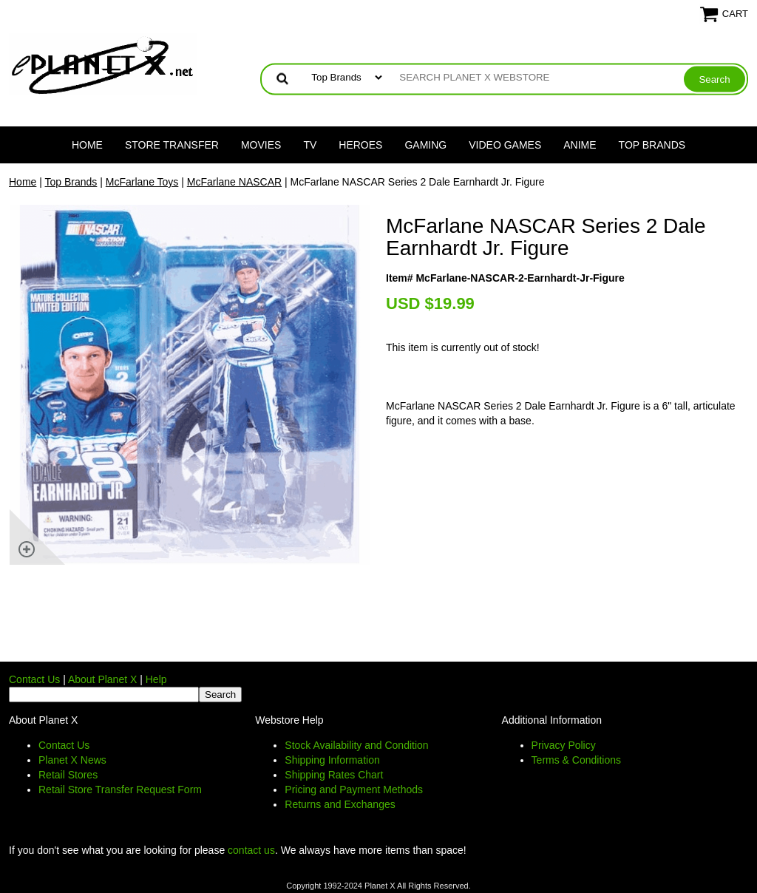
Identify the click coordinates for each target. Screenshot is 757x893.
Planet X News (72, 760)
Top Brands (652, 145)
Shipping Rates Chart (334, 775)
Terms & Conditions (576, 760)
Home (87, 145)
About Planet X (102, 679)
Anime (579, 145)
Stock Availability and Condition (356, 745)
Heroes (360, 145)
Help (156, 679)
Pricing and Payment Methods (354, 789)
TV (309, 145)
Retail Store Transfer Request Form (120, 789)
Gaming (425, 145)
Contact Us (34, 679)
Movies (261, 145)
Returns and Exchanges (340, 804)
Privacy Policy (564, 745)
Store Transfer (172, 145)
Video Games (505, 145)
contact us (251, 850)
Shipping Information (332, 760)
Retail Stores (68, 775)
